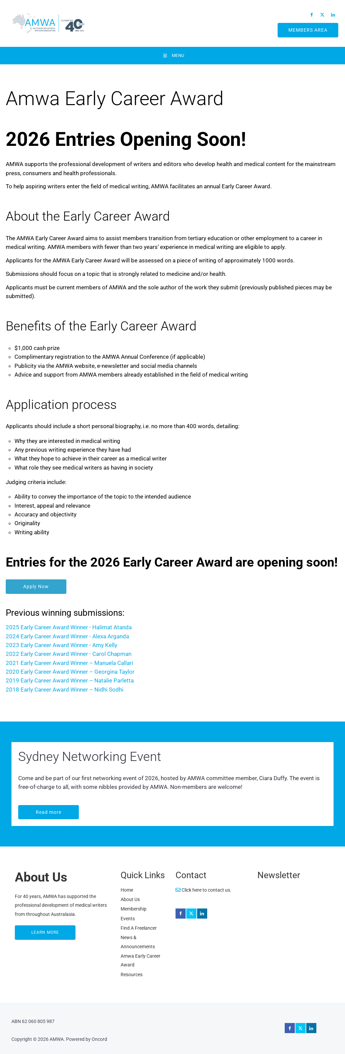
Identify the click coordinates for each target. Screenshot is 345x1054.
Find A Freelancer (139, 928)
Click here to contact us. (203, 890)
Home (127, 890)
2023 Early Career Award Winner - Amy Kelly (61, 645)
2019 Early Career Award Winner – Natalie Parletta (70, 680)
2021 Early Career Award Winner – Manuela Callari (69, 663)
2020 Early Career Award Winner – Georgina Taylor (71, 671)
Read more (32, 809)
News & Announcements (138, 942)
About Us (130, 899)
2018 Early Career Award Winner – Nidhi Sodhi (64, 689)
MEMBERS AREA (300, 27)
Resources (132, 974)
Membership (134, 909)
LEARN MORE (29, 929)
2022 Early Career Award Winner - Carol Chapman (68, 653)
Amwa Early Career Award (140, 960)
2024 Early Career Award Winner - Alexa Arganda (67, 636)
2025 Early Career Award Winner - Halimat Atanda (69, 627)
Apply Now (19, 583)
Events (128, 918)
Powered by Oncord (86, 1039)
